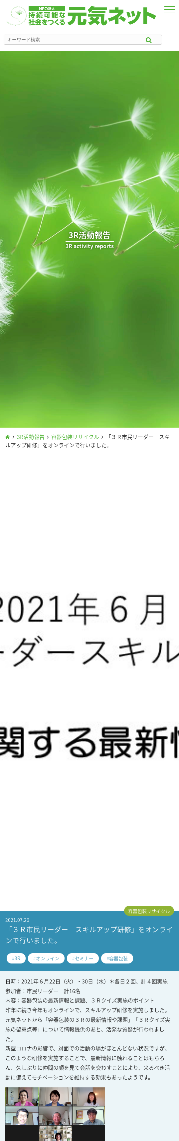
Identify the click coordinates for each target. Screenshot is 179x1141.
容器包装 (118, 958)
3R (17, 958)
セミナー (84, 958)
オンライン (47, 958)
